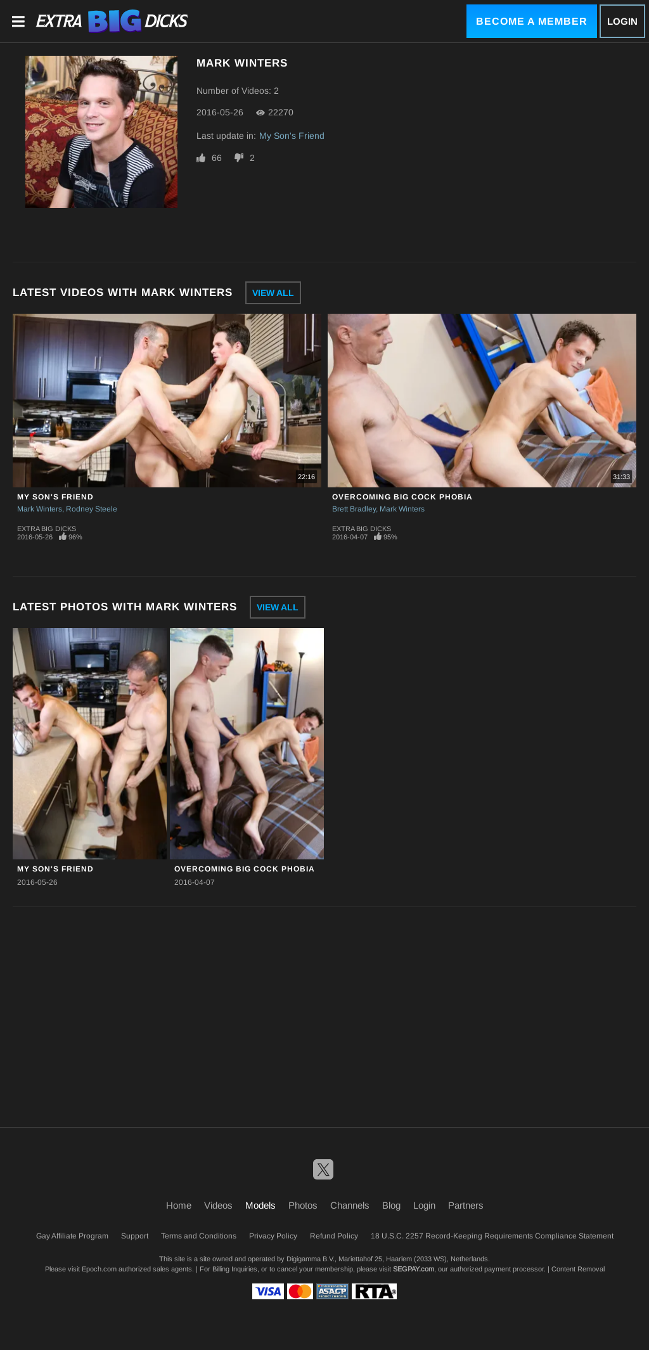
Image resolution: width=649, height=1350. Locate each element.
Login (622, 21)
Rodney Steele (91, 509)
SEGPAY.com (413, 1269)
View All (273, 293)
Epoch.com (99, 1269)
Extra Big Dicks (46, 528)
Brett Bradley (354, 509)
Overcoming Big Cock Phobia (402, 496)
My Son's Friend (291, 136)
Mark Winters (39, 509)
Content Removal (578, 1269)
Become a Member (532, 21)
